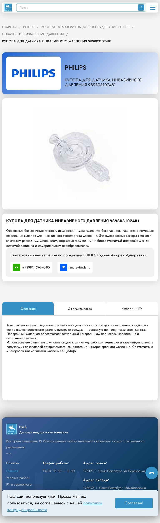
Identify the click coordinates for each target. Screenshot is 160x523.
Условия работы (18, 477)
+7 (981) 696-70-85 (31, 267)
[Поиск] (77, 7)
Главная (12, 471)
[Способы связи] (151, 473)
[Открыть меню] (153, 7)
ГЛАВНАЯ (9, 27)
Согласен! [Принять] (134, 503)
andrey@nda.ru (75, 267)
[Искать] (141, 7)
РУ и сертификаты (19, 484)
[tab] (28, 309)
